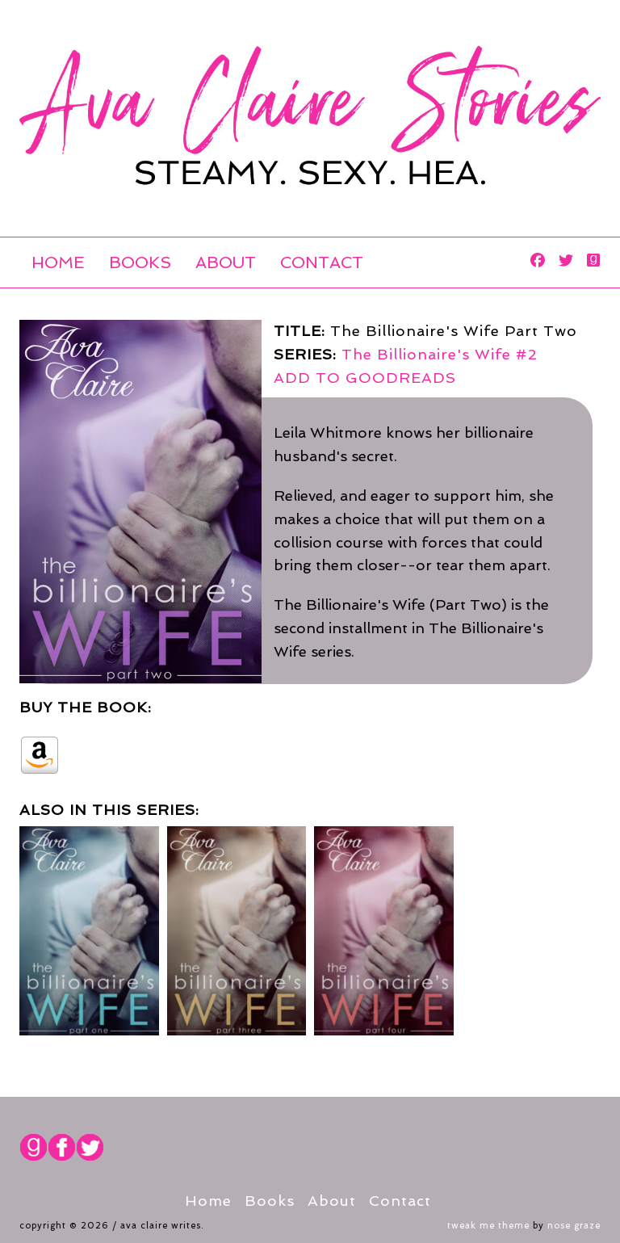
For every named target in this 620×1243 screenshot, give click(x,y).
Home (58, 262)
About (225, 262)
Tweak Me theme (488, 1225)
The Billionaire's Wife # (439, 354)
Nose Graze (574, 1225)
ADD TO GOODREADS (365, 377)
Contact (321, 262)
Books (140, 262)
